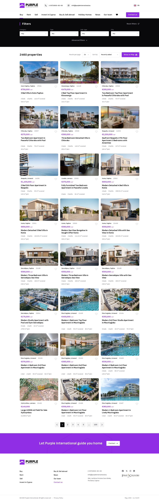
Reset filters (133, 24)
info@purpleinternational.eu (78, 5)
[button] (34, 33)
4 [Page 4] (78, 425)
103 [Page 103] (95, 425)
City (112, 30)
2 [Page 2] (67, 425)
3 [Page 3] (72, 425)
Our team (108, 14)
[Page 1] (57, 424)
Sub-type (84, 30)
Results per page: (75, 55)
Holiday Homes (85, 14)
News (97, 14)
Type (51, 30)
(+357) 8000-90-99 (53, 5)
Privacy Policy (58, 498)
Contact (113, 443)
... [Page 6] (89, 425)
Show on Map (130, 55)
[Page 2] (102, 424)
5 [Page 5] (83, 425)
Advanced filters (79, 40)
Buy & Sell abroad (67, 14)
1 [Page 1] (62, 425)
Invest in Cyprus (48, 14)
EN (136, 5)
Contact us (132, 15)
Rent (29, 14)
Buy (21, 14)
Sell (36, 14)
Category (23, 30)
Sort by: (95, 55)
